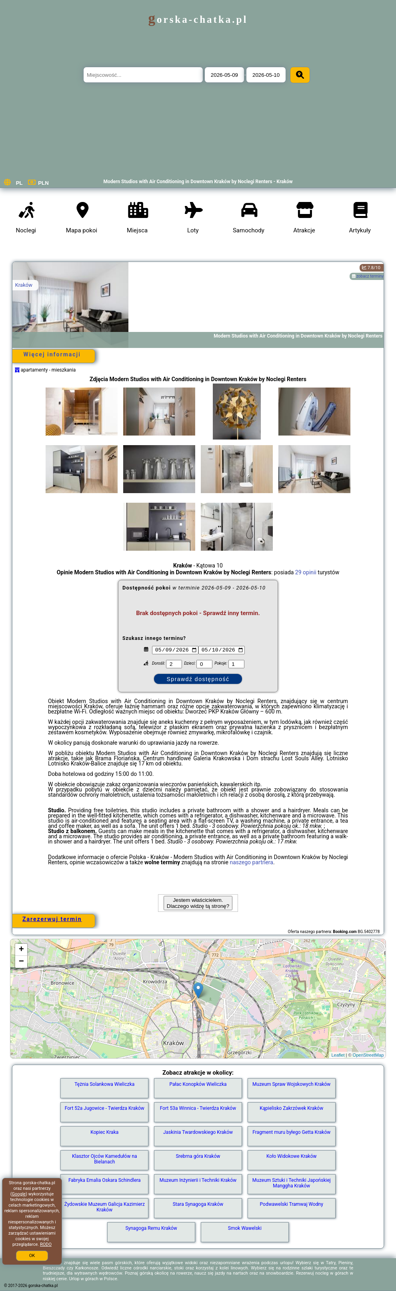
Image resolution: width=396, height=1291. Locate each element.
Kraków (23, 285)
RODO (46, 1244)
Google (19, 1194)
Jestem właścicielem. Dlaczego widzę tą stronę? (198, 903)
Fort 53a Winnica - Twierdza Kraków (198, 1108)
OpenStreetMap (368, 1055)
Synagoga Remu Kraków (151, 1228)
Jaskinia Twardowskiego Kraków (198, 1132)
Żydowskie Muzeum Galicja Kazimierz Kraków (104, 1207)
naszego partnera (251, 862)
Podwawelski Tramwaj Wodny (291, 1204)
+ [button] (21, 950)
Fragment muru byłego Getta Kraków (291, 1132)
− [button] (21, 962)
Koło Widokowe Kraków (291, 1156)
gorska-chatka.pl (198, 19)
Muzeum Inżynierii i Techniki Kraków (198, 1180)
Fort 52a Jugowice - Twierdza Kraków (104, 1108)
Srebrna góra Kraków (198, 1156)
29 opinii (305, 572)
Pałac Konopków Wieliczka (197, 1084)
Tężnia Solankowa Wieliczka (104, 1084)
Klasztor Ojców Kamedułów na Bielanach (104, 1159)
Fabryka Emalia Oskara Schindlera (104, 1180)
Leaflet (337, 1055)
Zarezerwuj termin (52, 919)
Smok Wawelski (245, 1228)
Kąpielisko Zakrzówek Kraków (291, 1108)
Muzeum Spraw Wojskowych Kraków (291, 1084)
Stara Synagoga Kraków (198, 1204)
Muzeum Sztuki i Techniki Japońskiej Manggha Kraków (291, 1183)
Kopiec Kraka (104, 1132)
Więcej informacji (52, 354)
